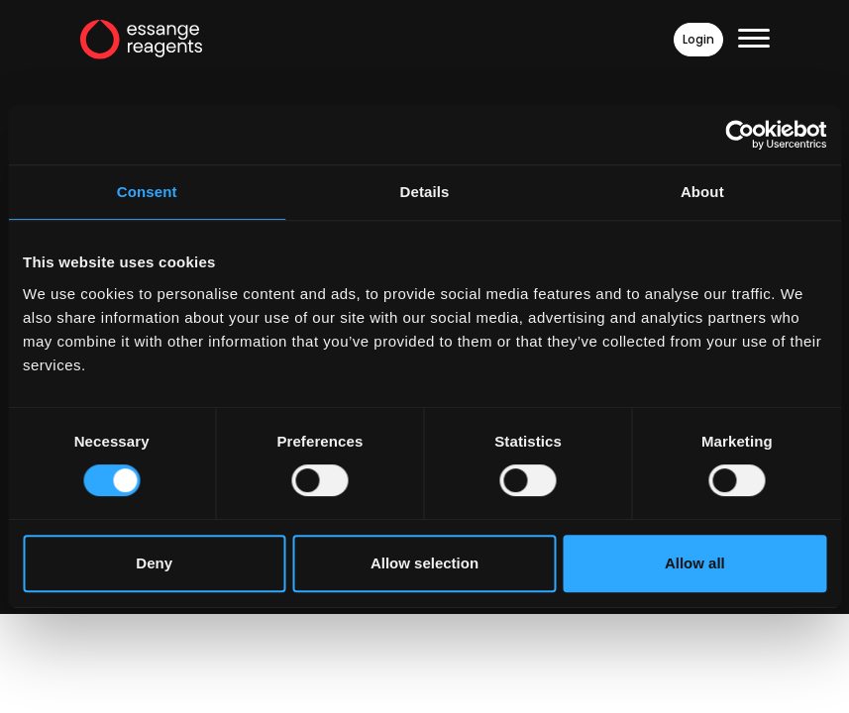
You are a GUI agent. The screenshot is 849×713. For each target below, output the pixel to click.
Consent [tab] (147, 191)
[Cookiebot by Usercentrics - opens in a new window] (739, 135)
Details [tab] (425, 191)
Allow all (695, 563)
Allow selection (424, 563)
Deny (154, 563)
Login (698, 40)
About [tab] (702, 191)
